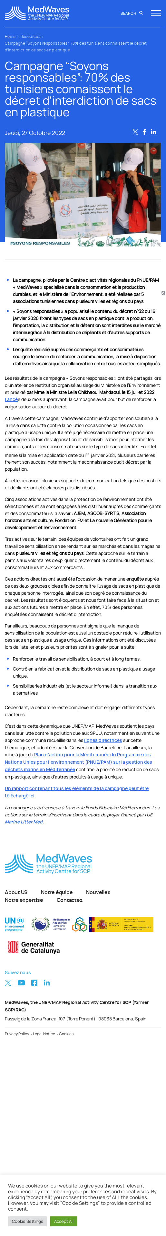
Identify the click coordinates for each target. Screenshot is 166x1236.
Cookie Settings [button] (27, 1221)
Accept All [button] (63, 1221)
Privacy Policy (17, 1033)
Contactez (70, 900)
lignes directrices (103, 740)
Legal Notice (44, 1033)
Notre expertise (24, 900)
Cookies (66, 1033)
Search (132, 13)
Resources (31, 37)
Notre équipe (57, 892)
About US (16, 892)
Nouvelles (98, 892)
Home (10, 37)
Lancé (11, 399)
